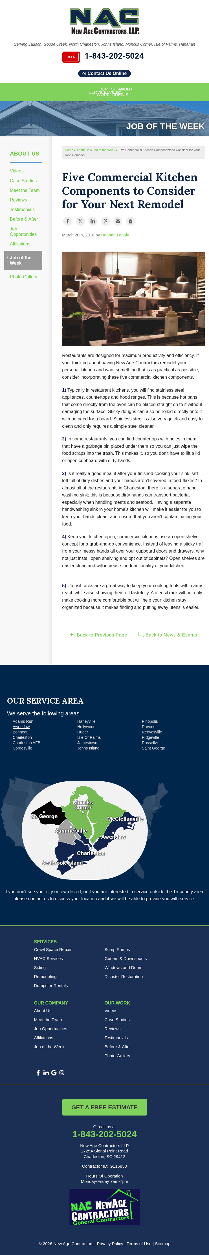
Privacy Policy (110, 1243)
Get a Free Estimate (104, 1107)
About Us (24, 153)
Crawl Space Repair (53, 949)
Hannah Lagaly (115, 235)
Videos (17, 170)
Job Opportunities (23, 232)
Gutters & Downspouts (126, 958)
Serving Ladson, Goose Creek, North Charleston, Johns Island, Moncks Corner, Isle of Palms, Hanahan (104, 44)
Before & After (24, 219)
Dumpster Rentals (51, 985)
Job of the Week (20, 260)
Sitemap (162, 1243)
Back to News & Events (167, 634)
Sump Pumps (117, 949)
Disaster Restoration (124, 976)
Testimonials (22, 209)
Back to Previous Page (98, 634)
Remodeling (45, 976)
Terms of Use (139, 1243)
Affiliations (20, 243)
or (104, 73)
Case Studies (23, 180)
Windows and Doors (123, 967)
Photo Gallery (23, 276)
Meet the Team (25, 190)
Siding (40, 967)
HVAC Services (48, 958)
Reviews (18, 200)
